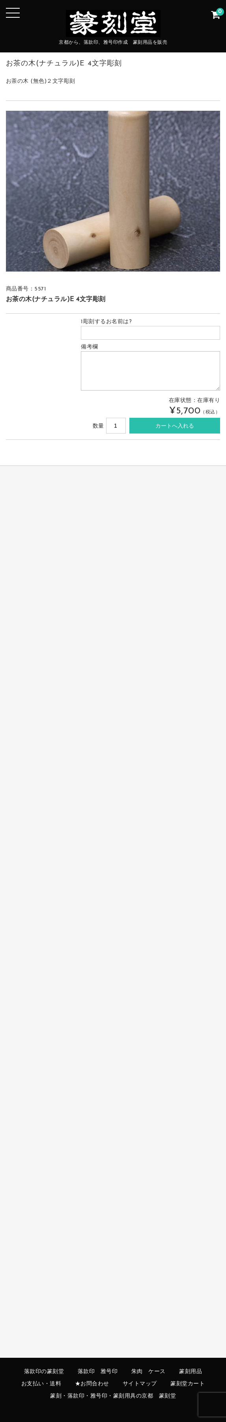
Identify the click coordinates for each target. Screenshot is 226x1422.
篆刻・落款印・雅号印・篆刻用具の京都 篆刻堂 (113, 1396)
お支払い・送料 (41, 1384)
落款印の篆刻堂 (44, 1372)
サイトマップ (140, 1384)
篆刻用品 (190, 1372)
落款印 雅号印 (98, 1372)
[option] (113, 191)
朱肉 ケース (148, 1372)
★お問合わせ (92, 1384)
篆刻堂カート (187, 1384)
